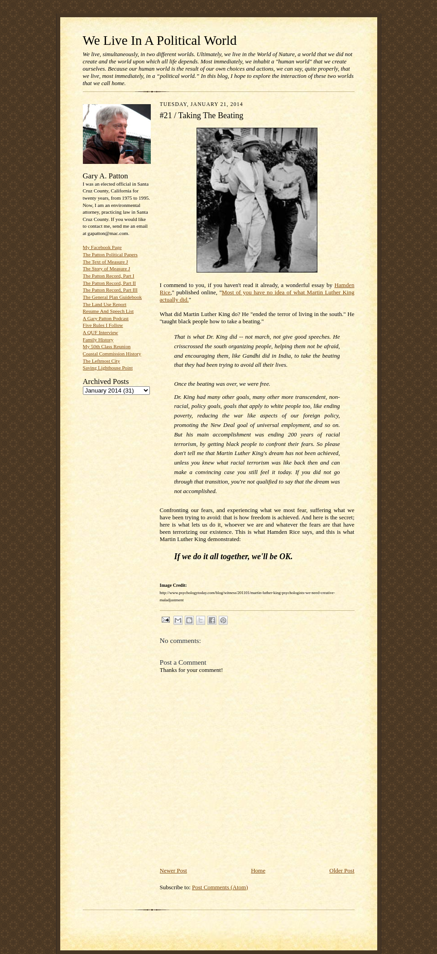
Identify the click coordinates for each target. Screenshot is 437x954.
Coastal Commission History (112, 353)
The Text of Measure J (105, 261)
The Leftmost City (101, 361)
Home (258, 870)
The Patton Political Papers (110, 254)
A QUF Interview (100, 332)
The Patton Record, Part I (108, 275)
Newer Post (173, 870)
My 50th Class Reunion (107, 346)
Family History (98, 339)
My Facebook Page (102, 247)
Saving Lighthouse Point (108, 367)
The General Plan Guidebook (112, 297)
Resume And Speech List (108, 311)
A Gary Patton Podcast (106, 318)
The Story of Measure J (106, 268)
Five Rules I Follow (103, 325)
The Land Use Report (104, 304)
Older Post (341, 870)
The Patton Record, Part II (109, 283)
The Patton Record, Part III (110, 289)
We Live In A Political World (160, 40)
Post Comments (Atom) (220, 887)
